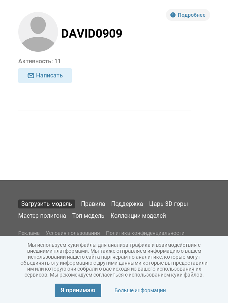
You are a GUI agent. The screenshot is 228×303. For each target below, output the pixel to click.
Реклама (29, 233)
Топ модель (88, 215)
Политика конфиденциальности (145, 233)
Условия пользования (73, 233)
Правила (93, 203)
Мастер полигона (42, 215)
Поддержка (127, 203)
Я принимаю (78, 290)
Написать (45, 75)
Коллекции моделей (138, 215)
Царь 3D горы (168, 203)
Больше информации (140, 290)
